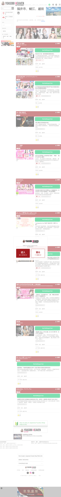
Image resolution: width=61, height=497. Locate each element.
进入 (23, 253)
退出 (38, 253)
